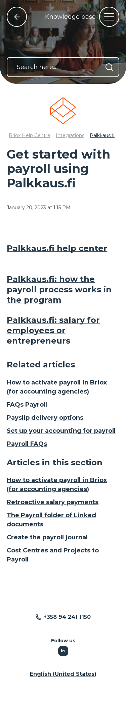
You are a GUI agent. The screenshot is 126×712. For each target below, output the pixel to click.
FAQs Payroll (27, 404)
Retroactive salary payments (52, 502)
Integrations (70, 135)
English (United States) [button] (63, 674)
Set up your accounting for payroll (61, 430)
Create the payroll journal (47, 537)
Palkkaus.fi (102, 135)
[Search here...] (63, 67)
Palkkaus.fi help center (57, 248)
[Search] (109, 67)
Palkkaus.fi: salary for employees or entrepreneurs (53, 330)
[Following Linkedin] (63, 651)
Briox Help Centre (29, 135)
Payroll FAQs (27, 444)
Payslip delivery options (45, 417)
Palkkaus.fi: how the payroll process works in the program (59, 289)
